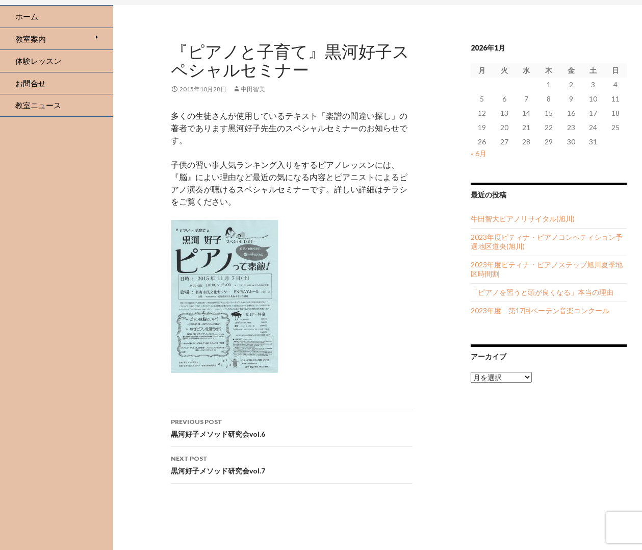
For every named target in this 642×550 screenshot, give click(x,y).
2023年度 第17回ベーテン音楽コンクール (540, 310)
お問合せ (30, 83)
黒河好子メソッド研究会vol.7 (292, 464)
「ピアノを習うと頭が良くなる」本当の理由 (542, 292)
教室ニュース (38, 105)
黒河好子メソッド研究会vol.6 (292, 427)
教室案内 (30, 38)
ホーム (26, 16)
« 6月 (478, 153)
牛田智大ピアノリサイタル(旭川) (523, 218)
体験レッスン (38, 60)
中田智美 (253, 89)
